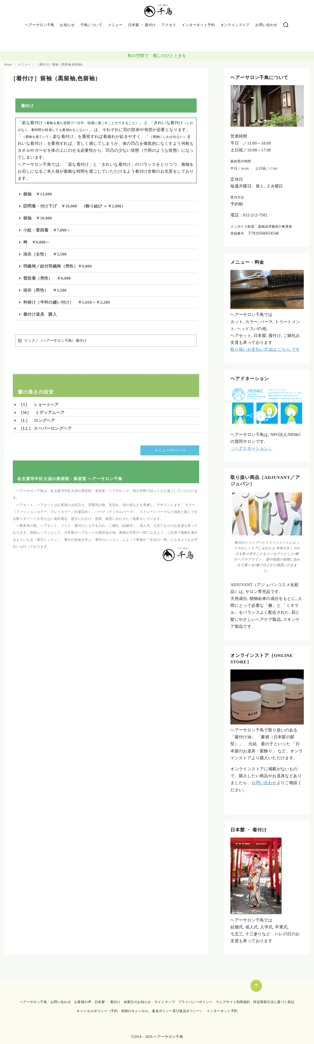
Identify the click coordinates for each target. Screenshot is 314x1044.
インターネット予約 (198, 25)
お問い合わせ (266, 25)
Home (8, 64)
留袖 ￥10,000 (37, 218)
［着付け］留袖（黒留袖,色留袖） (60, 64)
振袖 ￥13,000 (37, 194)
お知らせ (67, 25)
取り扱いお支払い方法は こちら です (265, 349)
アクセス (168, 25)
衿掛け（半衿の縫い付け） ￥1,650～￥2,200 (66, 302)
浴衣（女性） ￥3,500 (44, 254)
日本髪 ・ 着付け (142, 25)
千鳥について (91, 25)
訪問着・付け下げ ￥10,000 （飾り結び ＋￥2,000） (74, 206)
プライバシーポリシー (195, 1002)
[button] (106, 194)
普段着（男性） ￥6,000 (47, 278)
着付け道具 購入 (40, 314)
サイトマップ (164, 1002)
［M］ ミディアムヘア (42, 412)
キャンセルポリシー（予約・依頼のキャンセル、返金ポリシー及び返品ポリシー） (139, 1011)
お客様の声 (82, 1002)
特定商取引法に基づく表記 (273, 1002)
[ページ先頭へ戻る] (256, 986)
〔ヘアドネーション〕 (251, 448)
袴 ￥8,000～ (36, 242)
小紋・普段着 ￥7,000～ (47, 230)
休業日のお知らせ (137, 1002)
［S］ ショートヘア (39, 404)
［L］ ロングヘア (37, 420)
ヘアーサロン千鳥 (39, 25)
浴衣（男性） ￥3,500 (44, 290)
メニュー (115, 25)
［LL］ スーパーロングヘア (45, 428)
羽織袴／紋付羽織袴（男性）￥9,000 (57, 266)
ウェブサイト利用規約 (233, 1002)
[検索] (286, 25)
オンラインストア (235, 25)
